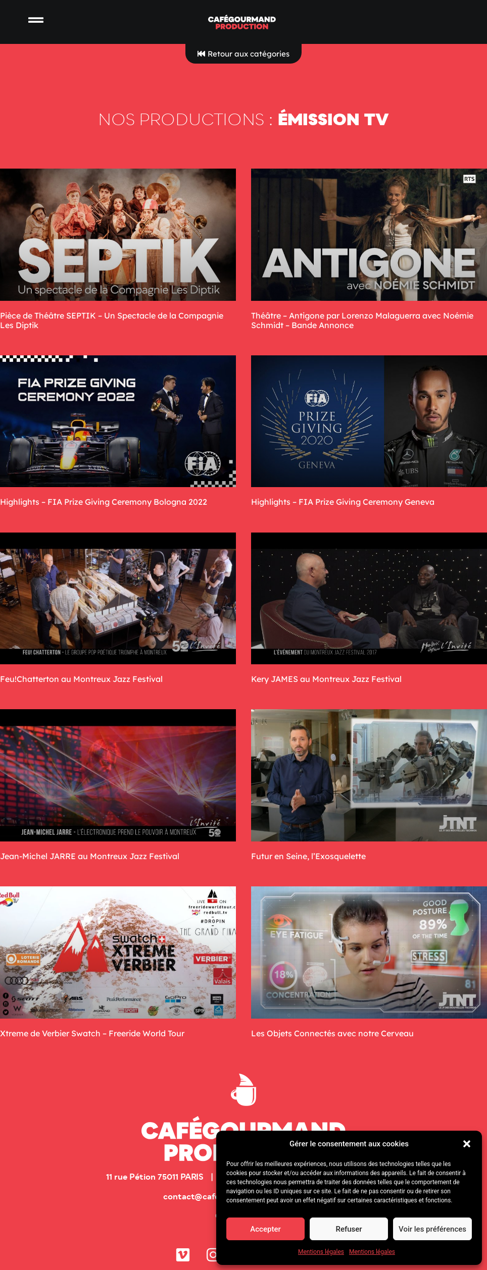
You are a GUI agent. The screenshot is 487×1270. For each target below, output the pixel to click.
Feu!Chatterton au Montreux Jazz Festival (81, 679)
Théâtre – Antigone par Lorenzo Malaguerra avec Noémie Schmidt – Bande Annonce (362, 320)
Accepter (265, 1229)
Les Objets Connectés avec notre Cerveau (332, 1033)
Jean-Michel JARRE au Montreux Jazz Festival (89, 856)
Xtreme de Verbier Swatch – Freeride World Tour (92, 1033)
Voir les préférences (432, 1229)
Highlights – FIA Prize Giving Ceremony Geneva (342, 502)
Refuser (348, 1229)
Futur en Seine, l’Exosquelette (308, 856)
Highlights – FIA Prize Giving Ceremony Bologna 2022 (103, 502)
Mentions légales (321, 1251)
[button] (467, 1144)
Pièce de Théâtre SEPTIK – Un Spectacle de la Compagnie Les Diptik (111, 320)
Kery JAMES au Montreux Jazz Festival (326, 679)
